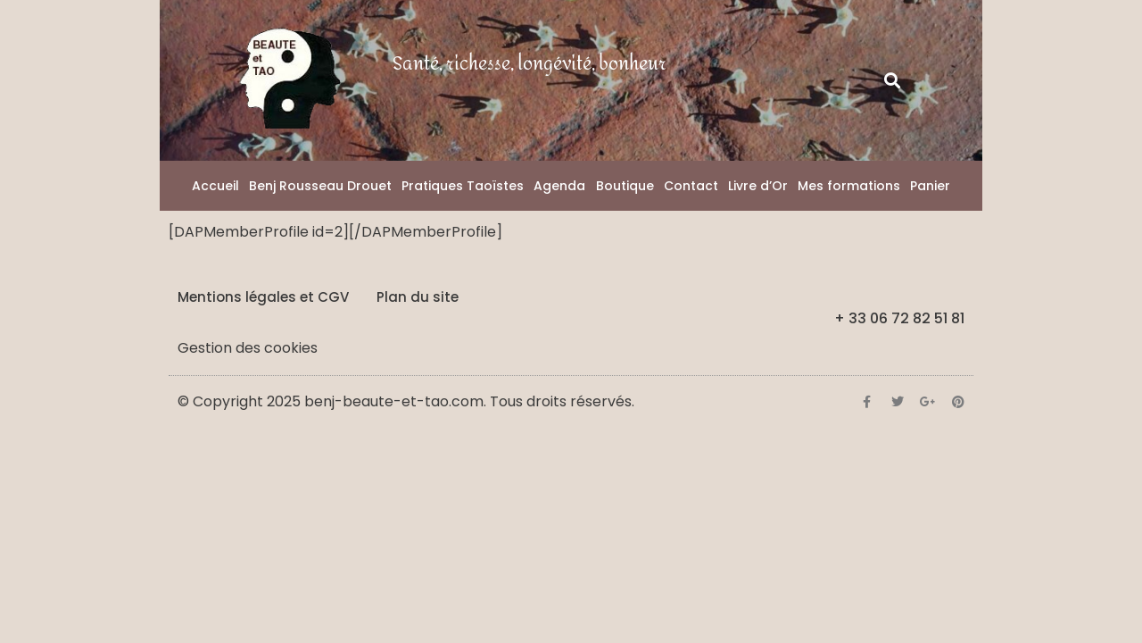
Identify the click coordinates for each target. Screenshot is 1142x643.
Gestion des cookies (248, 348)
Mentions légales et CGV (263, 297)
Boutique (625, 186)
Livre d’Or (758, 186)
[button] (892, 81)
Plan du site (418, 297)
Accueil (215, 186)
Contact (691, 186)
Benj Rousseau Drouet (320, 186)
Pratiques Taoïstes (462, 186)
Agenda (559, 186)
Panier (930, 186)
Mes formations (849, 186)
